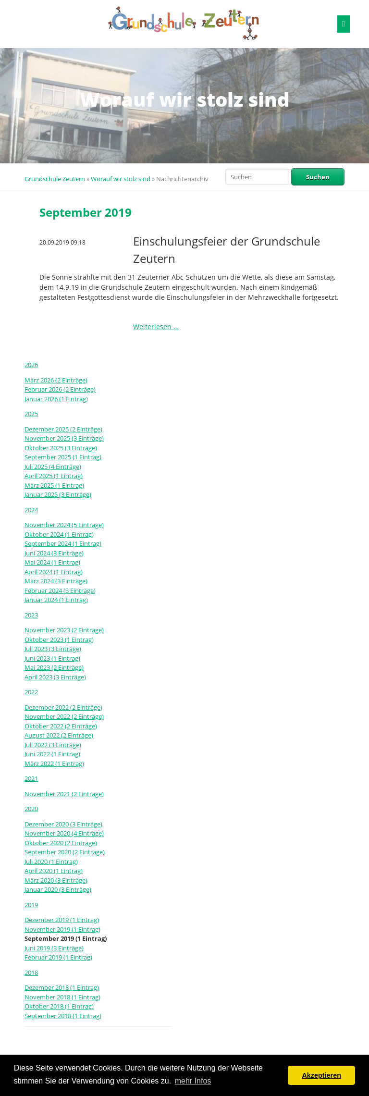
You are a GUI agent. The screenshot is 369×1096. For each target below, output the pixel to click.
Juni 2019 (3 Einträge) (54, 948)
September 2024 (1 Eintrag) (63, 543)
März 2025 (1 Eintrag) (54, 485)
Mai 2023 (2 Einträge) (54, 667)
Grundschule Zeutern (55, 178)
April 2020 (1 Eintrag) (54, 870)
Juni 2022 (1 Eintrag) (52, 754)
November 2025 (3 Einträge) (64, 438)
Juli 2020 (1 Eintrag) (51, 861)
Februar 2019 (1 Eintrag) (58, 957)
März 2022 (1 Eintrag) (54, 763)
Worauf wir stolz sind (120, 178)
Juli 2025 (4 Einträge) (53, 466)
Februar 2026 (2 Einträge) (60, 389)
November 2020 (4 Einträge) (64, 833)
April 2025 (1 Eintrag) (54, 475)
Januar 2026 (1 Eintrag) (56, 398)
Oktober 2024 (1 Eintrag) (59, 534)
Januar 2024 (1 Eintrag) (56, 599)
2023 (31, 615)
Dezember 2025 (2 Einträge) (63, 429)
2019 (31, 904)
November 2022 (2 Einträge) (64, 716)
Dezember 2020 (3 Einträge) (63, 824)
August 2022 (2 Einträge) (59, 735)
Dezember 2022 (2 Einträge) (63, 707)
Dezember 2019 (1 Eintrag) (62, 919)
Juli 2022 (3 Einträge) (53, 744)
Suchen (318, 176)
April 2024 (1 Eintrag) (54, 571)
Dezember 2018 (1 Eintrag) (62, 987)
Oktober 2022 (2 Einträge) (61, 726)
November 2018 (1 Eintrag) (62, 997)
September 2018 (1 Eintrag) (63, 1015)
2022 (31, 692)
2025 (31, 413)
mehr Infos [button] (193, 1081)
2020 (31, 808)
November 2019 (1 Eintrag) (62, 929)
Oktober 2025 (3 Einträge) (61, 447)
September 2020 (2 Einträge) (65, 852)
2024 (31, 509)
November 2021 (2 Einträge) (64, 793)
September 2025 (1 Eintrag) (63, 457)
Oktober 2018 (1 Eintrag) (59, 1006)
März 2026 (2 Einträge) (56, 380)
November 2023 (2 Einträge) (64, 630)
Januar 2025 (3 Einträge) (58, 494)
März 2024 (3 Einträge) (56, 581)
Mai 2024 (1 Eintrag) (52, 562)
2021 (31, 778)
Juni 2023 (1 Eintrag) (52, 658)
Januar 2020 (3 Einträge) (58, 889)
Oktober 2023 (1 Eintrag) (59, 639)
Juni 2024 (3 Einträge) (54, 553)
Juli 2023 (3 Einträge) (53, 648)
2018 (31, 972)
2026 (31, 364)
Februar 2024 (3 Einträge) (60, 590)
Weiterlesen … (156, 326)
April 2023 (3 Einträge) (55, 677)
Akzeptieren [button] (321, 1075)
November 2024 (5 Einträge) (64, 524)
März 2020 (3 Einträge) (56, 880)
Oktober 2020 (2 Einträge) (61, 842)
